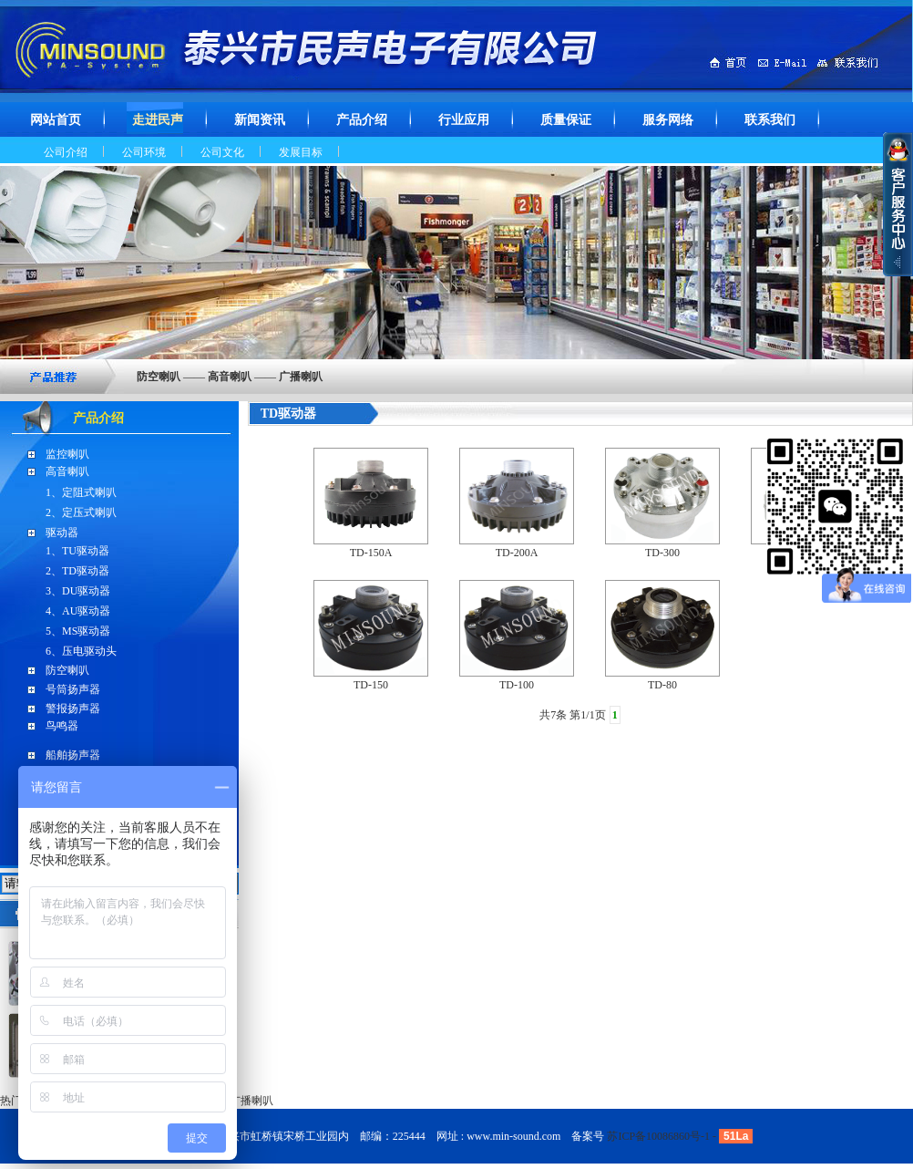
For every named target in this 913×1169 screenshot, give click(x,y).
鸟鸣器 (62, 725)
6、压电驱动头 (81, 651)
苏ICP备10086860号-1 (658, 1136)
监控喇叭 (67, 454)
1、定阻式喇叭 (81, 492)
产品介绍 (98, 418)
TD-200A (517, 552)
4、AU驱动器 (78, 611)
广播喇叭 (251, 1100)
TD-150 (371, 684)
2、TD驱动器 (77, 570)
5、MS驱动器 (78, 631)
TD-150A (371, 552)
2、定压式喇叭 (81, 512)
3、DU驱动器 (78, 590)
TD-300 (662, 552)
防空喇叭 (67, 670)
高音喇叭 (67, 471)
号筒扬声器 (73, 689)
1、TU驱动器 (77, 550)
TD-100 (516, 684)
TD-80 (662, 684)
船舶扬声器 (73, 755)
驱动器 (62, 532)
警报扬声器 (73, 708)
